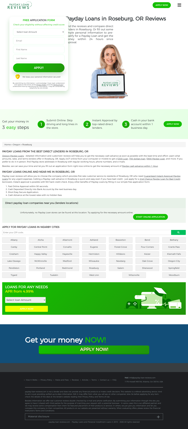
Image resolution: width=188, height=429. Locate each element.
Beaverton (121, 240)
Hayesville (67, 254)
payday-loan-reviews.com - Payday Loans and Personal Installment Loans (80, 422)
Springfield (173, 268)
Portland (40, 268)
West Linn (94, 275)
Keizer (147, 254)
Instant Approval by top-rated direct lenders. (104, 124)
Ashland (94, 240)
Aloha (41, 240)
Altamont (67, 240)
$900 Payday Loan (155, 158)
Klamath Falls (174, 254)
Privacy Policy (41, 85)
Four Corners (147, 247)
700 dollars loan (137, 158)
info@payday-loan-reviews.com (142, 378)
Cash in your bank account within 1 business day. (142, 124)
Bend (147, 240)
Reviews (75, 380)
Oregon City (174, 261)
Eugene (94, 247)
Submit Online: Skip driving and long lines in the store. (62, 124)
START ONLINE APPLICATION (150, 217)
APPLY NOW (26, 308)
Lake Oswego (14, 261)
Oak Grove (147, 261)
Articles (85, 380)
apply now (162, 5)
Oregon (16, 144)
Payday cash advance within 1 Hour (140, 166)
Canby (14, 247)
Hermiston (94, 254)
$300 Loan (122, 158)
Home (7, 144)
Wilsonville (134, 275)
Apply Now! (94, 349)
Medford (67, 261)
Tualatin (54, 275)
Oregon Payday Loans (13, 156)
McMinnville (41, 261)
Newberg (120, 261)
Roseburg (94, 268)
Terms (94, 380)
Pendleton (14, 268)
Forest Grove (120, 247)
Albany (14, 240)
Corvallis (67, 247)
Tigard (14, 275)
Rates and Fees (62, 380)
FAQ (114, 380)
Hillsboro (120, 254)
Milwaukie (94, 261)
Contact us (104, 380)
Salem (121, 268)
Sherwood (147, 268)
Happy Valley (40, 254)
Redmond (67, 268)
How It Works (31, 380)
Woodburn (174, 275)
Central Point (40, 247)
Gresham (14, 254)
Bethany (174, 240)
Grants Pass (174, 247)
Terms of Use (58, 85)
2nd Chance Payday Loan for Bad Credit (160, 179)
